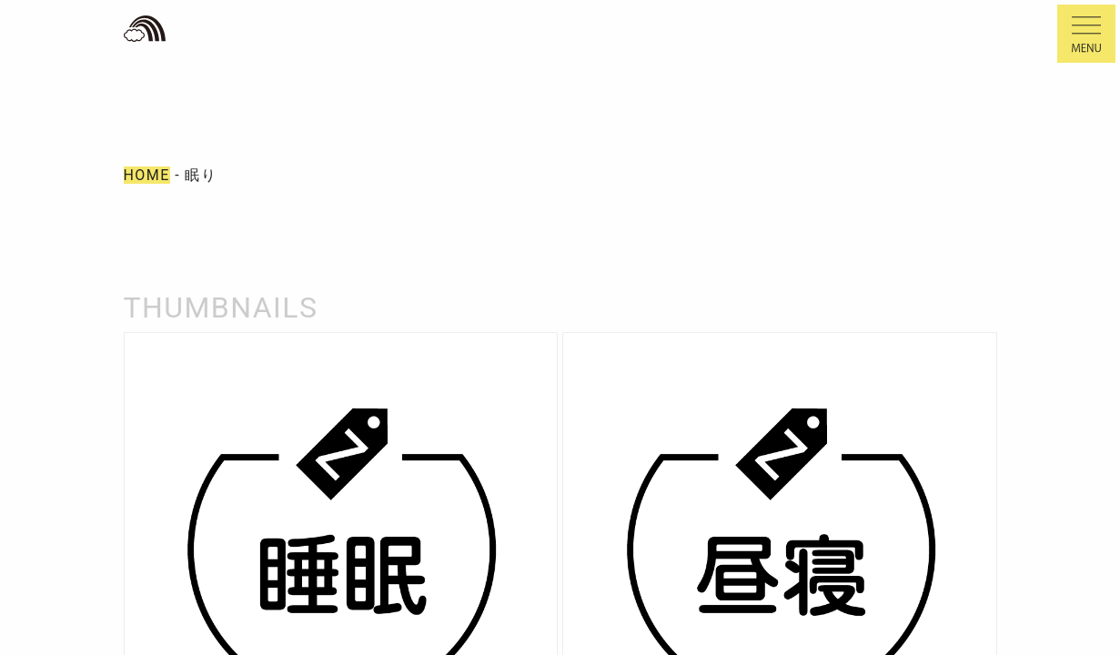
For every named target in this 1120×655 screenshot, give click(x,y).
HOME (147, 175)
